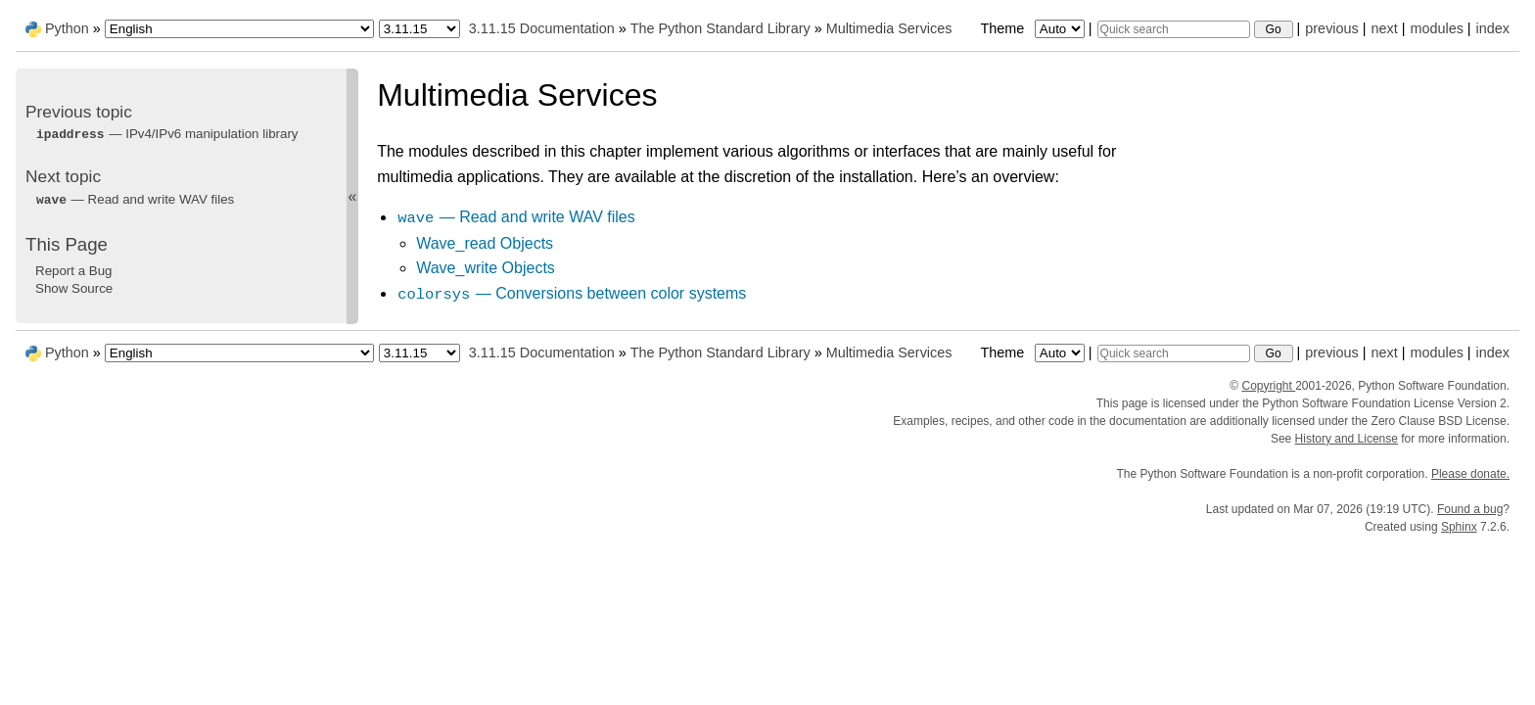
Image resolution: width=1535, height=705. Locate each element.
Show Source (74, 288)
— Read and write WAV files (515, 217)
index (1493, 28)
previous (1331, 28)
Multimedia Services (889, 28)
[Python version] (419, 29)
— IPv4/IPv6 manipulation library (167, 133)
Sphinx (1459, 527)
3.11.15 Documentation (542, 28)
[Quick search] (1173, 29)
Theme (1034, 28)
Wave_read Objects (484, 243)
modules (1436, 28)
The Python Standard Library (720, 28)
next (1384, 28)
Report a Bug (74, 270)
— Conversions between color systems (571, 293)
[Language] (239, 29)
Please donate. (1470, 474)
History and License (1346, 439)
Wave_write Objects (485, 267)
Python (67, 28)
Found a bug (1470, 509)
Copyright (1268, 386)
